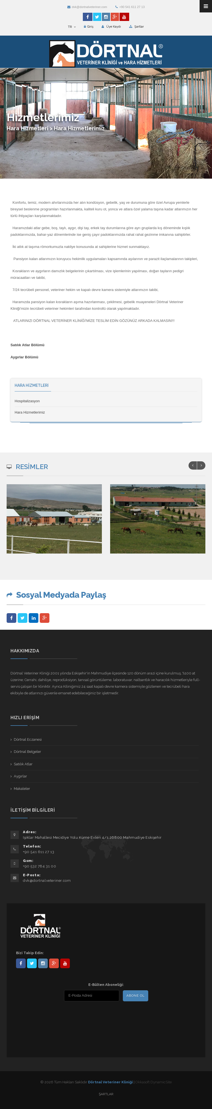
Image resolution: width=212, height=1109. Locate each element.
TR (72, 27)
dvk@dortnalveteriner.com (87, 7)
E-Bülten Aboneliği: (106, 985)
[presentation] (51, 1015)
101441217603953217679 (54, 963)
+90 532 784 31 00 (39, 866)
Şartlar (136, 26)
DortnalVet (32, 963)
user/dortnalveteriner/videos (65, 963)
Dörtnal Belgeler (27, 752)
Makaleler (22, 789)
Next (201, 465)
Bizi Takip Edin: (30, 953)
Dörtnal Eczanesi (28, 739)
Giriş (88, 26)
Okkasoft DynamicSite (153, 1082)
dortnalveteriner (43, 963)
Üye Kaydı (111, 26)
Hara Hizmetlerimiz (30, 412)
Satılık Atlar (23, 764)
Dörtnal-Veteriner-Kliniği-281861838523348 (21, 963)
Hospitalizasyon (27, 401)
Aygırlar (20, 776)
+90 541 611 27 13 (130, 7)
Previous (193, 465)
